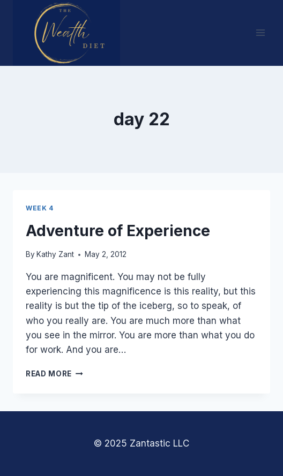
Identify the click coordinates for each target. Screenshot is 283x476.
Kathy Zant (55, 254)
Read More (54, 373)
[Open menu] (260, 33)
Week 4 (40, 208)
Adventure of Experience (118, 231)
